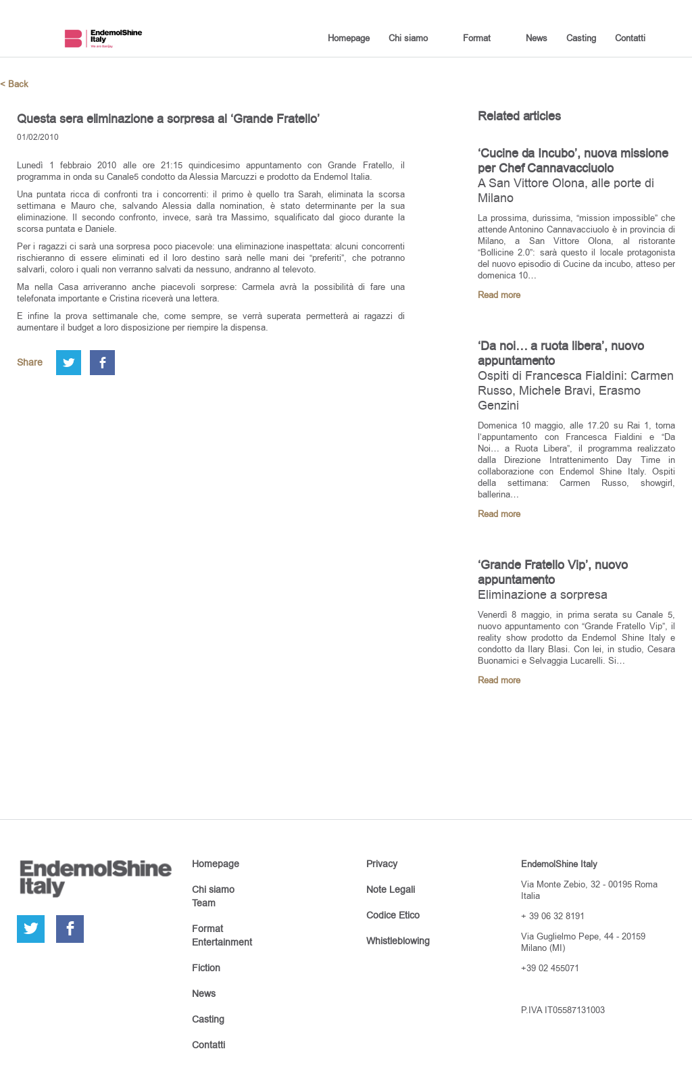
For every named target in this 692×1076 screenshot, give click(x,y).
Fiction (206, 968)
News (536, 38)
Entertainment (222, 942)
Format (477, 38)
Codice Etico (393, 915)
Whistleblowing (398, 941)
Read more (499, 295)
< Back (14, 84)
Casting (581, 38)
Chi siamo (408, 38)
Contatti (630, 38)
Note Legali (390, 889)
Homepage (349, 38)
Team (204, 903)
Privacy (381, 864)
